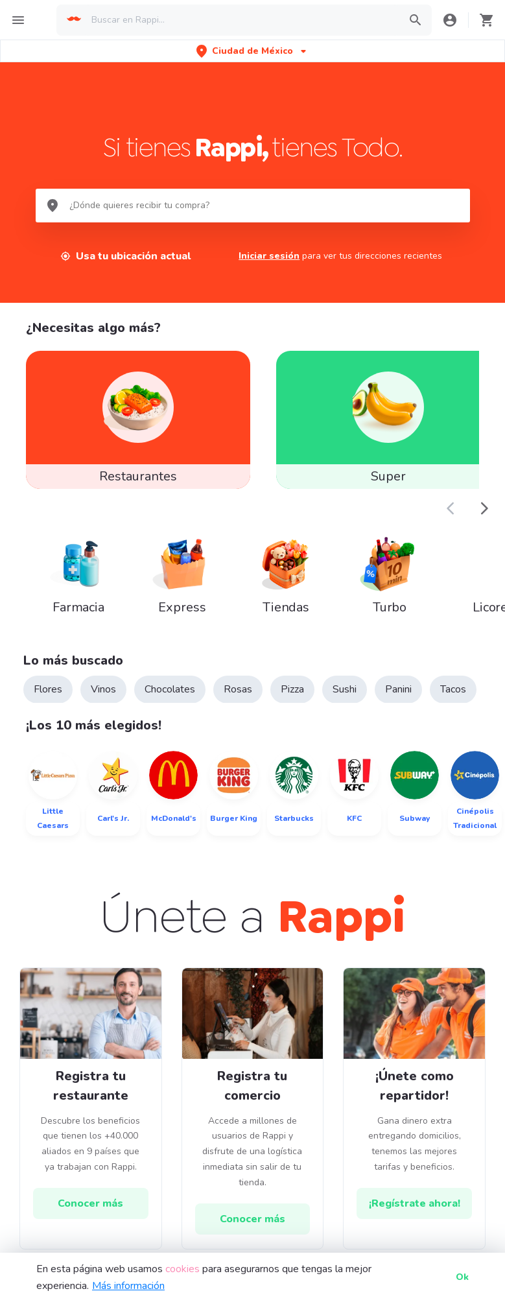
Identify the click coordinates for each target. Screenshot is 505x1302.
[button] (252, 51)
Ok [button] (462, 1277)
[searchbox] (241, 20)
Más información (128, 1286)
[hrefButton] (90, 1204)
